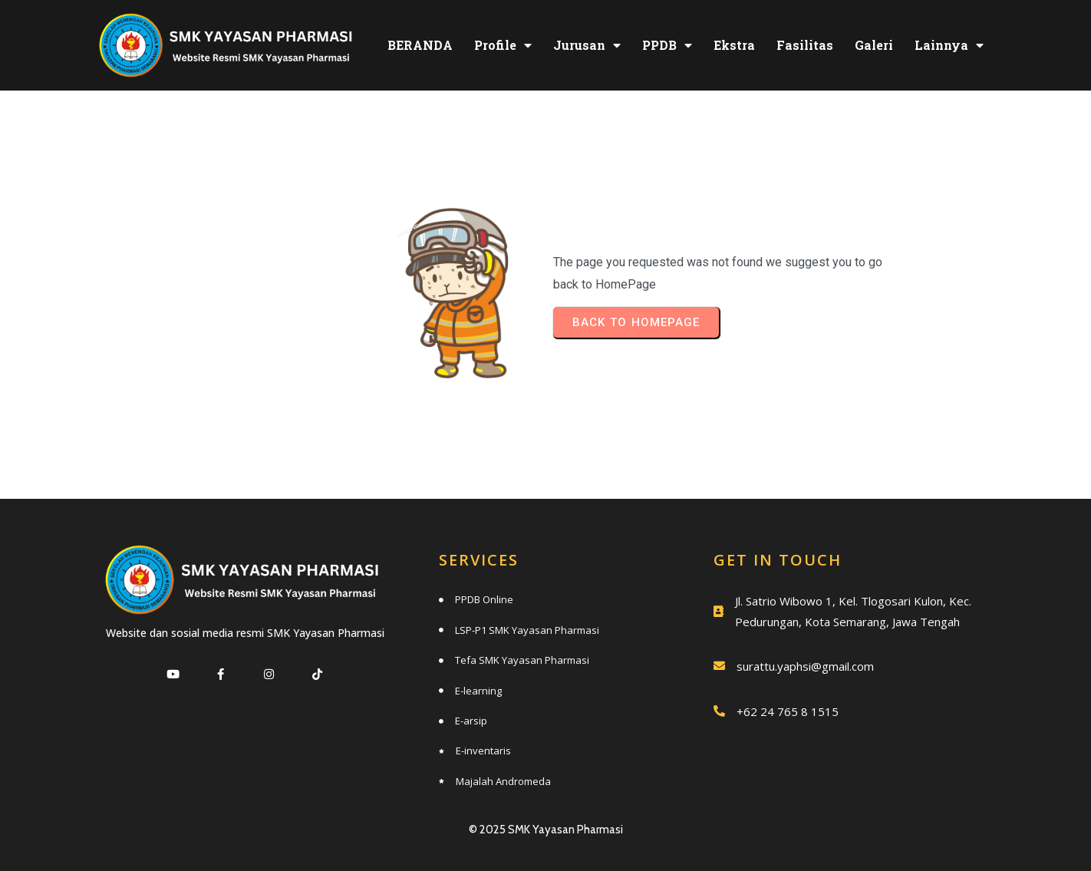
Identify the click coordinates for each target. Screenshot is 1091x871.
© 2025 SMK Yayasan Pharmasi (546, 829)
